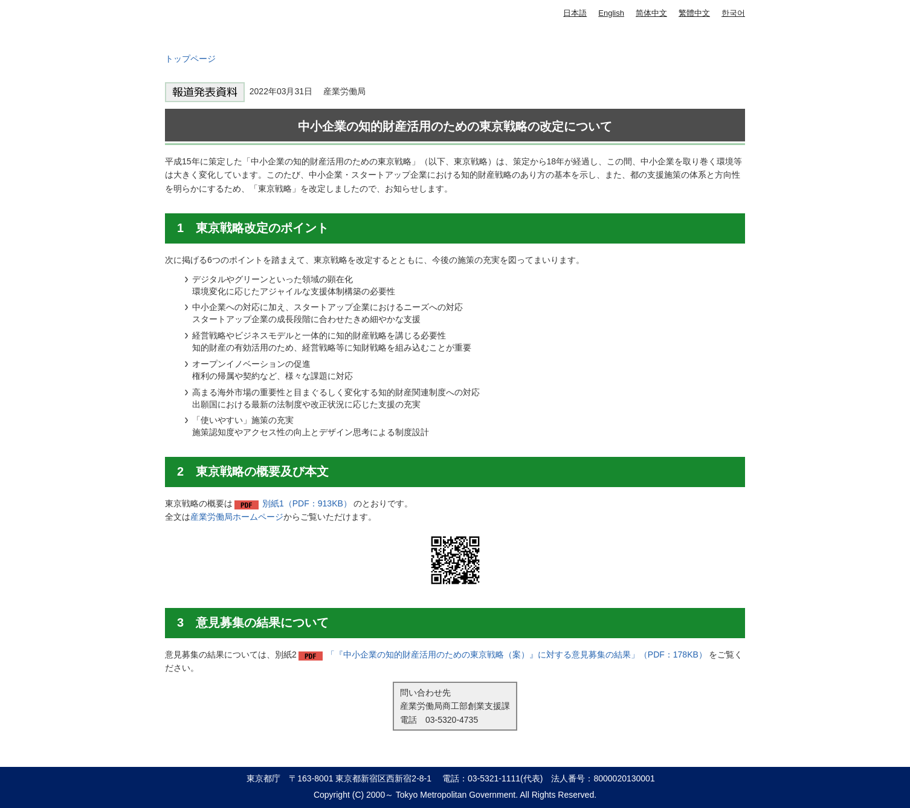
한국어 (733, 13)
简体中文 (651, 13)
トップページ (190, 58)
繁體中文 (694, 13)
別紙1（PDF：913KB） (307, 503)
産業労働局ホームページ (236, 517)
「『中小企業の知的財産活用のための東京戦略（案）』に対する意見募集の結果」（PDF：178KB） (516, 654)
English (611, 13)
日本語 (575, 13)
